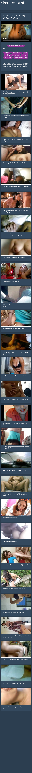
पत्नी (6, 55)
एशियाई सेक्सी (16, 52)
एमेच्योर (7, 52)
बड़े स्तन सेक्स (15, 55)
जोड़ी (25, 52)
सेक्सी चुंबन (8, 57)
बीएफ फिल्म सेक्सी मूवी (15, 2)
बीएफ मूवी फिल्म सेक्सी (21, 57)
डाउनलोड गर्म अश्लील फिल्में (16, 45)
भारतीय (24, 55)
